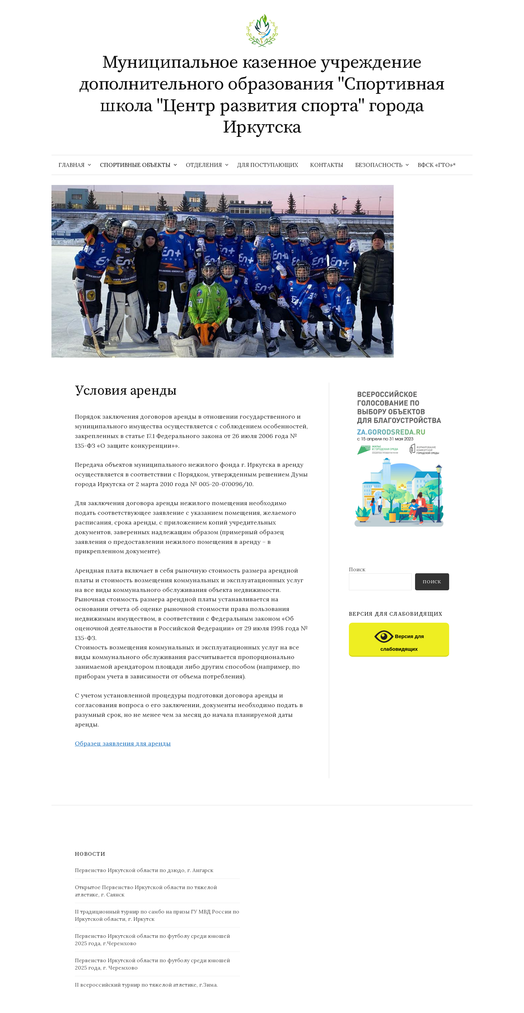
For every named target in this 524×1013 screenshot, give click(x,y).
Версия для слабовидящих (399, 639)
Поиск (357, 569)
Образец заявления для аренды (123, 743)
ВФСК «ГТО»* (437, 165)
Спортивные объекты (135, 165)
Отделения (204, 165)
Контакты (326, 165)
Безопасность (378, 165)
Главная (71, 165)
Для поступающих (267, 165)
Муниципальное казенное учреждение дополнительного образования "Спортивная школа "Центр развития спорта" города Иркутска (262, 95)
